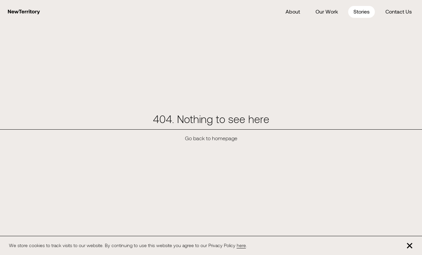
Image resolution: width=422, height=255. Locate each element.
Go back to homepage (211, 138)
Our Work (327, 11)
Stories (361, 11)
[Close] (410, 245)
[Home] (24, 12)
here (241, 245)
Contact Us (398, 11)
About (293, 11)
